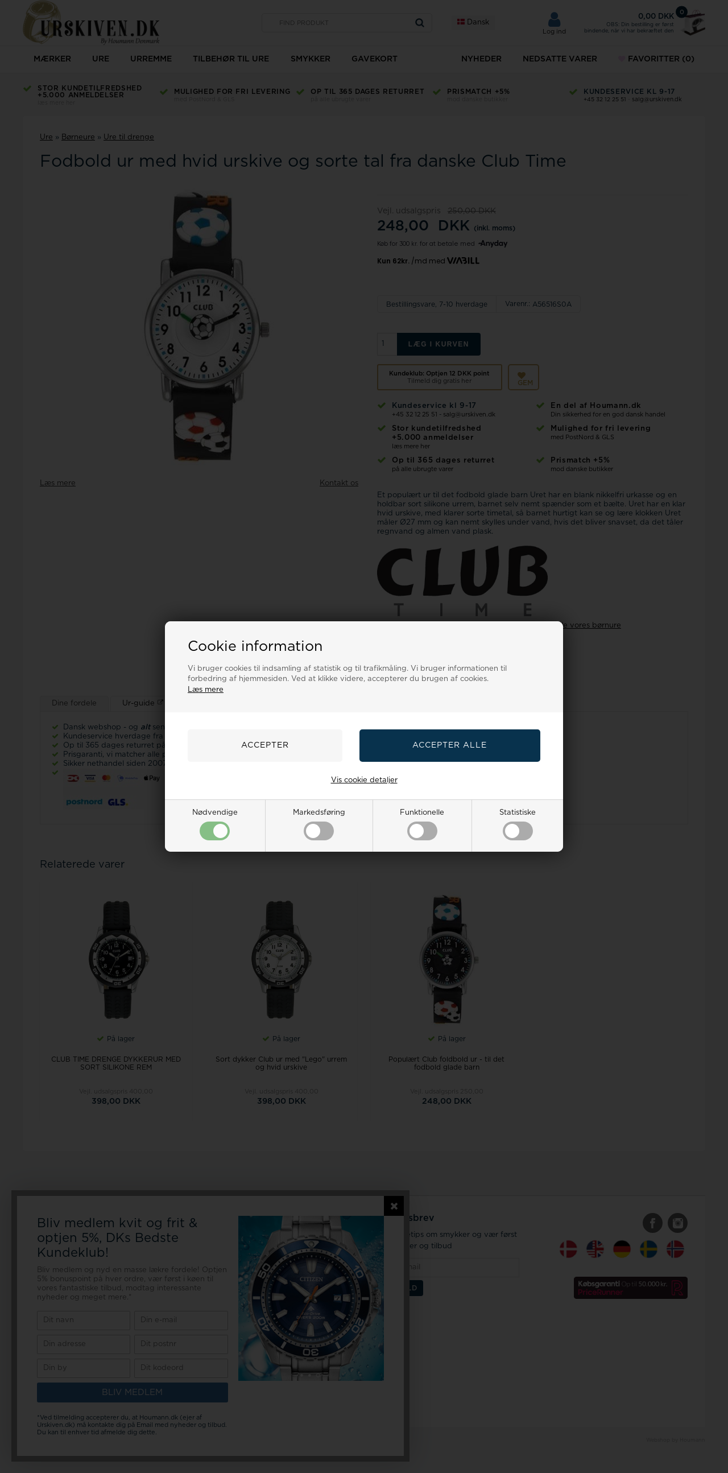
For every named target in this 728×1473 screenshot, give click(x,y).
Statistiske (517, 824)
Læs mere (206, 690)
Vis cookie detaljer (364, 780)
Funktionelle (422, 824)
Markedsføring (319, 824)
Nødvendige (215, 824)
